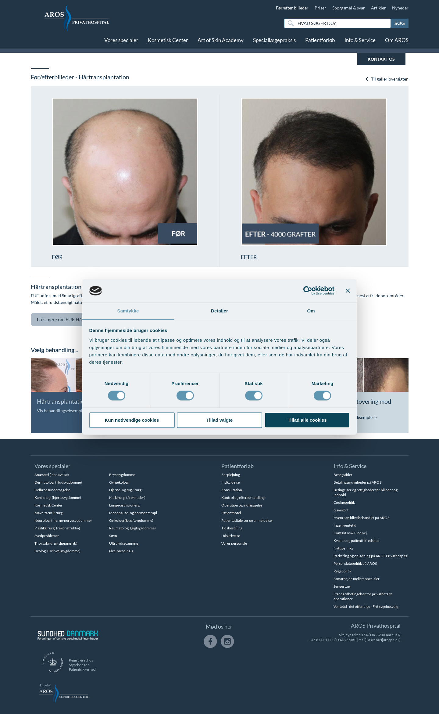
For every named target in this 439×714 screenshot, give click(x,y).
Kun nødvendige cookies (132, 420)
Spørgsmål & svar (348, 7)
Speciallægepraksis (274, 42)
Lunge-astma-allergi (125, 505)
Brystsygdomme (122, 474)
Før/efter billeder (292, 7)
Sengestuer (342, 586)
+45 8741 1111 (321, 639)
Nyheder (400, 7)
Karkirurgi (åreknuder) (127, 497)
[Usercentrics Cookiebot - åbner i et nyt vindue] (307, 290)
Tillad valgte (219, 420)
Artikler (378, 7)
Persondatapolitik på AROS (355, 563)
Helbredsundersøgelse (52, 490)
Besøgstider (343, 474)
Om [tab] (311, 310)
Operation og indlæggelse (241, 505)
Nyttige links (343, 548)
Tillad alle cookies (307, 420)
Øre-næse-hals (121, 551)
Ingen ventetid (345, 525)
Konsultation (231, 490)
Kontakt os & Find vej (350, 533)
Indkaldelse (230, 482)
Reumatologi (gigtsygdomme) (132, 528)
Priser (320, 7)
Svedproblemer (46, 535)
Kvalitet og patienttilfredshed (357, 540)
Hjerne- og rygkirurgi (125, 490)
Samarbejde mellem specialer (357, 578)
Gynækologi (119, 482)
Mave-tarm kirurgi (48, 512)
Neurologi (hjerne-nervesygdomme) (63, 520)
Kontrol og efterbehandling (243, 497)
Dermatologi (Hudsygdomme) (58, 482)
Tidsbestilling (231, 528)
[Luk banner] (348, 290)
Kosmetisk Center (168, 42)
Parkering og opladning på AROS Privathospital (371, 556)
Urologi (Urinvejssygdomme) (57, 551)
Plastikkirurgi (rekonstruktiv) (57, 528)
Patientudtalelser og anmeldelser (247, 520)
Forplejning (230, 474)
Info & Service (360, 42)
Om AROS (397, 42)
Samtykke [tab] (128, 310)
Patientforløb (320, 42)
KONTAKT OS (381, 59)
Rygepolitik (343, 571)
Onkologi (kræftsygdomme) (131, 520)
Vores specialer (121, 42)
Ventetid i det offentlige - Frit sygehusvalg (366, 606)
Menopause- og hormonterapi (133, 512)
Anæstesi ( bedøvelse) (51, 474)
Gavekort (341, 510)
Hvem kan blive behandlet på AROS (361, 517)
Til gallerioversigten (387, 79)
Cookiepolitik (344, 502)
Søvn (113, 535)
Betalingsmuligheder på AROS (357, 482)
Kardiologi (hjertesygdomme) (57, 497)
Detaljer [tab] (219, 310)
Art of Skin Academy (221, 42)
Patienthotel (231, 512)
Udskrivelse (230, 535)
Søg (399, 23)
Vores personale (234, 543)
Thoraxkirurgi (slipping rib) (55, 543)
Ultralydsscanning (123, 543)
